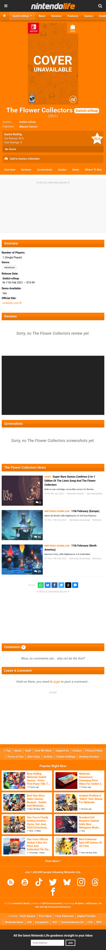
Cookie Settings (66, 756)
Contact (77, 750)
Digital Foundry (86, 916)
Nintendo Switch (75, 493)
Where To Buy (93, 169)
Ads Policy (33, 756)
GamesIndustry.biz (72, 922)
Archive (48, 756)
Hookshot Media (21, 903)
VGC (55, 922)
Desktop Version (89, 756)
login (57, 682)
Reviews (26, 169)
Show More (53, 861)
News (75, 169)
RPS (98, 922)
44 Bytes (79, 903)
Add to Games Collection (22, 159)
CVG (90, 922)
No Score (10, 149)
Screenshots (44, 169)
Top (7, 750)
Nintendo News (14, 922)
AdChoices (91, 903)
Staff (28, 750)
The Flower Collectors (52, 110)
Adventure (9, 267)
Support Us (62, 750)
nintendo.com (12, 303)
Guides (62, 169)
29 (37, 571)
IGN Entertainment (52, 903)
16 (37, 537)
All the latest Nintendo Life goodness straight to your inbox (53, 935)
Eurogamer (42, 922)
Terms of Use (15, 756)
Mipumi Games (28, 126)
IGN (29, 922)
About (17, 750)
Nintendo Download (79, 520)
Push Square (27, 916)
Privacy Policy (94, 750)
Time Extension (64, 916)
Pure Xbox (45, 916)
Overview (9, 169)
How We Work (43, 750)
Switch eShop (27, 122)
